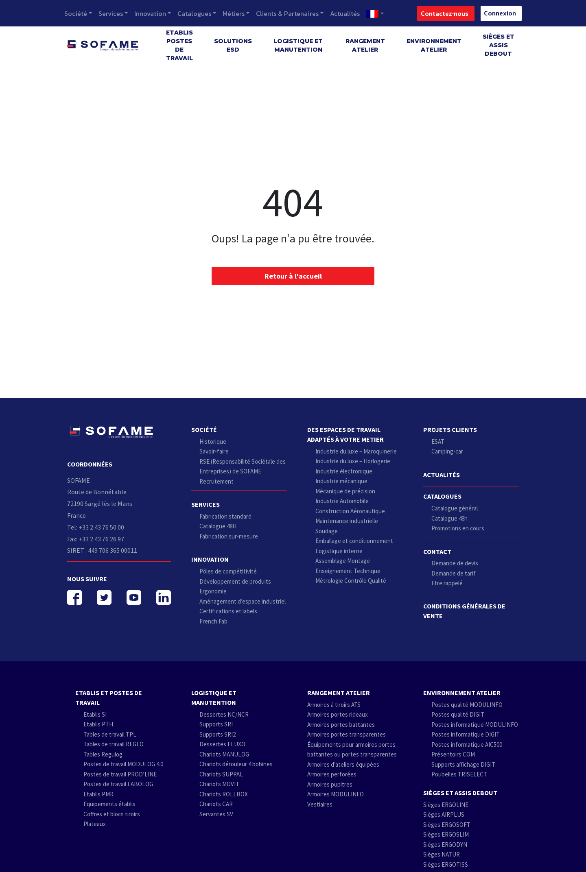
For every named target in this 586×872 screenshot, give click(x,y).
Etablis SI (95, 714)
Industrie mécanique (341, 481)
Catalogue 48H (217, 526)
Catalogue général (454, 508)
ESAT (437, 441)
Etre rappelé (447, 583)
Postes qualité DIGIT (457, 714)
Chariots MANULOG (224, 754)
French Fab (213, 621)
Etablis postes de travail (179, 45)
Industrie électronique (343, 471)
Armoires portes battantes (341, 724)
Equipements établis (109, 804)
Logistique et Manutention (298, 45)
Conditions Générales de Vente (464, 611)
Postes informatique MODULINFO (474, 724)
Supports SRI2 (217, 734)
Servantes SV (216, 814)
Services (110, 13)
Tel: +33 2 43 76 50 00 (95, 527)
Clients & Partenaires (287, 13)
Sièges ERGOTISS (445, 864)
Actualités (345, 13)
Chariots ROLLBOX (223, 794)
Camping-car (447, 451)
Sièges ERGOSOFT (446, 824)
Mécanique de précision (345, 491)
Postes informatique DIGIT (465, 734)
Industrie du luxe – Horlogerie (352, 461)
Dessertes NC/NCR (224, 714)
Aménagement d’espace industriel (242, 601)
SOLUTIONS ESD (233, 45)
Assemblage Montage (342, 561)
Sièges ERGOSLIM (446, 834)
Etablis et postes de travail (108, 697)
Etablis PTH (98, 724)
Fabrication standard (225, 516)
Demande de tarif (453, 573)
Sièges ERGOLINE (445, 805)
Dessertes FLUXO (222, 744)
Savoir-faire (214, 451)
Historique (212, 441)
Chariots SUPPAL (221, 774)
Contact (437, 551)
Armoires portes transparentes (346, 734)
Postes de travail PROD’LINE (120, 774)
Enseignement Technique (347, 571)
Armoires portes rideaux (337, 714)
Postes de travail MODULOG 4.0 (123, 764)
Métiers (234, 13)
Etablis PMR (98, 794)
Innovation (150, 13)
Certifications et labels (228, 611)
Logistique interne (339, 551)
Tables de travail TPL (109, 734)
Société (75, 13)
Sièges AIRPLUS (443, 814)
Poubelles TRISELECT (459, 774)
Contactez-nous (442, 13)
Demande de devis (454, 563)
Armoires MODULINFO (335, 794)
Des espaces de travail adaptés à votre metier (345, 434)
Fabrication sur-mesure (228, 536)
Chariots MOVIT (219, 784)
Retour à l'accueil (293, 276)
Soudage (326, 531)
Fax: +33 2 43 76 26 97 (95, 539)
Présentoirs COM (453, 754)
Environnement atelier (434, 45)
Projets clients (450, 429)
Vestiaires (319, 804)
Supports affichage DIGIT (463, 764)
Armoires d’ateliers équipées (343, 764)
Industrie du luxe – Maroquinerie (356, 451)
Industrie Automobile (342, 501)
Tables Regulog (102, 754)
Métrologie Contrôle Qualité (350, 580)
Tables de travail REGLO (113, 744)
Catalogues (194, 13)
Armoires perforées (331, 774)
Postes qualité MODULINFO (467, 704)
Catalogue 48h (449, 518)
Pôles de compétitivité (228, 571)
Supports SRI (216, 724)
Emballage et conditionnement (354, 541)
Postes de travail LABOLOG (118, 784)
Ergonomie (213, 591)
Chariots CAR (216, 804)
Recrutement (216, 481)
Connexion (497, 13)
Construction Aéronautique (350, 511)
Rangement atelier (365, 45)
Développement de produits (235, 581)
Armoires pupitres (329, 784)
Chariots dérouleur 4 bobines (236, 764)
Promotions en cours (457, 528)
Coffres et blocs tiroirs (111, 814)
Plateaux (94, 824)
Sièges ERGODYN (445, 844)
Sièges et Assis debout (498, 45)
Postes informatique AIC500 (466, 744)
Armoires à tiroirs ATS (334, 704)
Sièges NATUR (441, 854)
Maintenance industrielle (346, 521)
